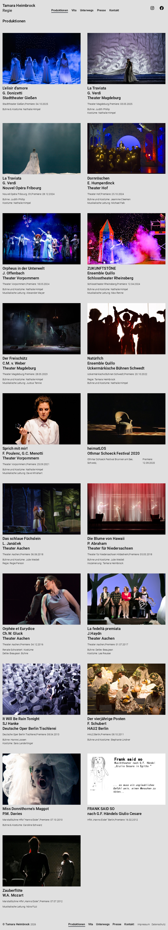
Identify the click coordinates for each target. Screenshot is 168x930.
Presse (101, 10)
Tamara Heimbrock (19, 5)
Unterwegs (87, 10)
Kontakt (114, 10)
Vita (74, 10)
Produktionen (59, 10)
